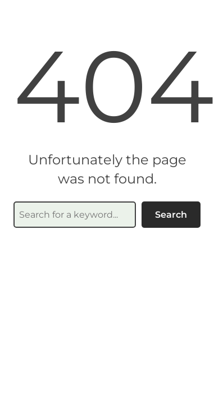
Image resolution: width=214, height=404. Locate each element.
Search (171, 214)
